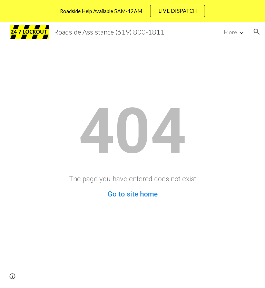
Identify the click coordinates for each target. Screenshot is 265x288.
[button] (256, 31)
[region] (132, 11)
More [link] (230, 32)
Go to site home (133, 194)
